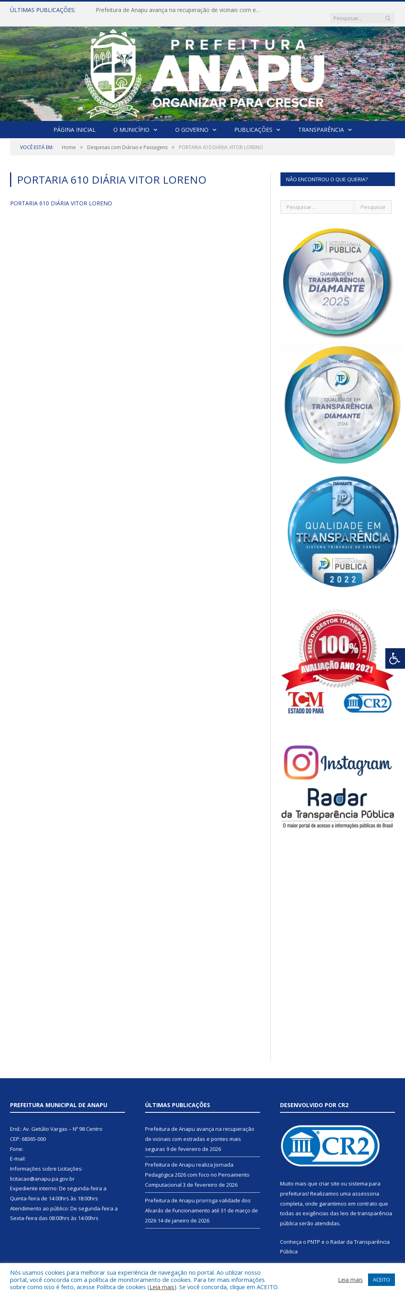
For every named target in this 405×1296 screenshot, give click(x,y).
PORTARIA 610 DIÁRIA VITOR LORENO (61, 195)
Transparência (321, 121)
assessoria (365, 1185)
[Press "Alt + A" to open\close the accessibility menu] (395, 658)
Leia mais (161, 1287)
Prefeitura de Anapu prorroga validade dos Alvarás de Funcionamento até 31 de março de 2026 (201, 1202)
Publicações (253, 121)
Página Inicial (74, 121)
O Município (131, 121)
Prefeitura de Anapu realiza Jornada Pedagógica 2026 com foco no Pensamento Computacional (197, 1166)
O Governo (192, 121)
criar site (329, 1175)
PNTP (313, 1233)
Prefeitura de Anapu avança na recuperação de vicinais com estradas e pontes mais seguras (178, 10)
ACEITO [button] (381, 1279)
